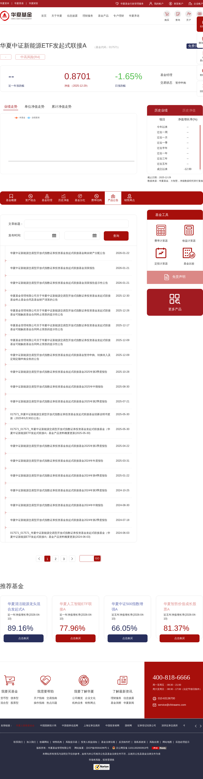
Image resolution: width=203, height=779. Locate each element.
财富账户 (178, 3)
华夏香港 (19, 3)
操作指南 (39, 702)
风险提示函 (71, 742)
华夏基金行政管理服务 (132, 3)
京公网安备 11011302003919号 (130, 748)
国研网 (128, 725)
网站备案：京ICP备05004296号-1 (91, 748)
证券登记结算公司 (146, 725)
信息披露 (72, 15)
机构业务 (77, 702)
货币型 (4, 698)
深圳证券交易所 (170, 725)
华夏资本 (4, 3)
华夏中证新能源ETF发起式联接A (43, 45)
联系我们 (18, 742)
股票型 (14, 702)
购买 (167, 20)
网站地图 (167, 742)
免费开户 (194, 46)
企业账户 (198, 3)
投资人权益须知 (89, 742)
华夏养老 (134, 15)
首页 (44, 15)
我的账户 (158, 3)
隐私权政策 (140, 742)
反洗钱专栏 (124, 742)
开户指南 (39, 698)
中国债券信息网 (70, 725)
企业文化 (90, 698)
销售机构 (57, 742)
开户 (188, 20)
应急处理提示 (182, 742)
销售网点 (90, 702)
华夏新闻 (128, 702)
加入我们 (31, 742)
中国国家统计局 (48, 725)
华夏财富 (33, 3)
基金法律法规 (108, 742)
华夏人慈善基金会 (25, 725)
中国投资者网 (112, 725)
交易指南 (52, 698)
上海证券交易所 (92, 725)
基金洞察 (116, 702)
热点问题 (52, 702)
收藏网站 (44, 742)
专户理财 (118, 15)
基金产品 (103, 15)
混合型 (4, 702)
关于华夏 (56, 15)
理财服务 (88, 15)
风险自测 (154, 742)
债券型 (14, 698)
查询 (177, 20)
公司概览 (77, 698)
